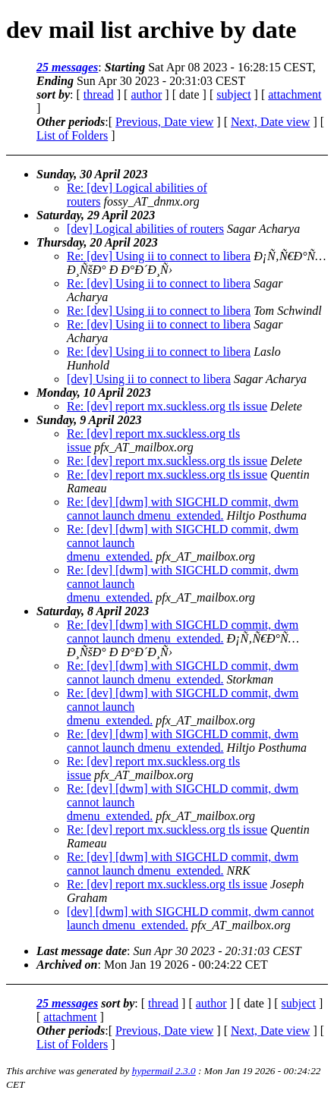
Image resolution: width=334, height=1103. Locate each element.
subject (233, 94)
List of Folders (72, 135)
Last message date (81, 950)
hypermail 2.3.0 (164, 1070)
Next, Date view (270, 121)
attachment (294, 94)
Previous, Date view (164, 121)
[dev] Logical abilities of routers (145, 228)
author (146, 94)
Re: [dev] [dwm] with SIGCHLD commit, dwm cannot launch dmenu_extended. (182, 508)
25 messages (67, 67)
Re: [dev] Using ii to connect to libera (158, 256)
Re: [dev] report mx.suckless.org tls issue (167, 406)
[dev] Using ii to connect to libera (149, 378)
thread (99, 94)
